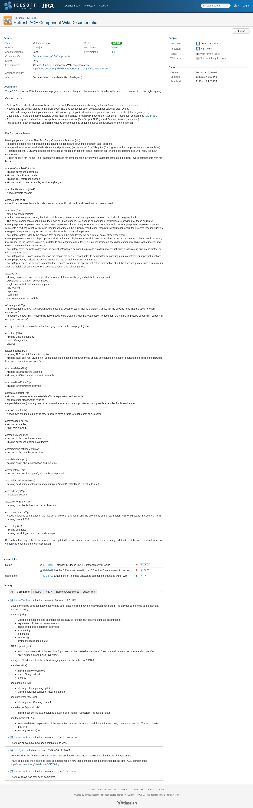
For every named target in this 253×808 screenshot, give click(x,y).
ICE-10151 (49, 565)
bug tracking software (157, 795)
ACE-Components (60, 56)
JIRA (102, 795)
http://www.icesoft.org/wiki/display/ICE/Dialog (35, 764)
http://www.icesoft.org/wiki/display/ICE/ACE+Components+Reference (70, 68)
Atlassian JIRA (95, 789)
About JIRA (138, 789)
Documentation (40, 56)
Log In (246, 5)
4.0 (113, 52)
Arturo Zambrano (21, 600)
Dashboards (71, 5)
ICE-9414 (32, 17)
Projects (88, 5)
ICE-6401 (48, 575)
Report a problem (156, 789)
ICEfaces (19, 17)
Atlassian (127, 802)
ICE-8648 (48, 570)
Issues (102, 5)
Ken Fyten (18, 750)
